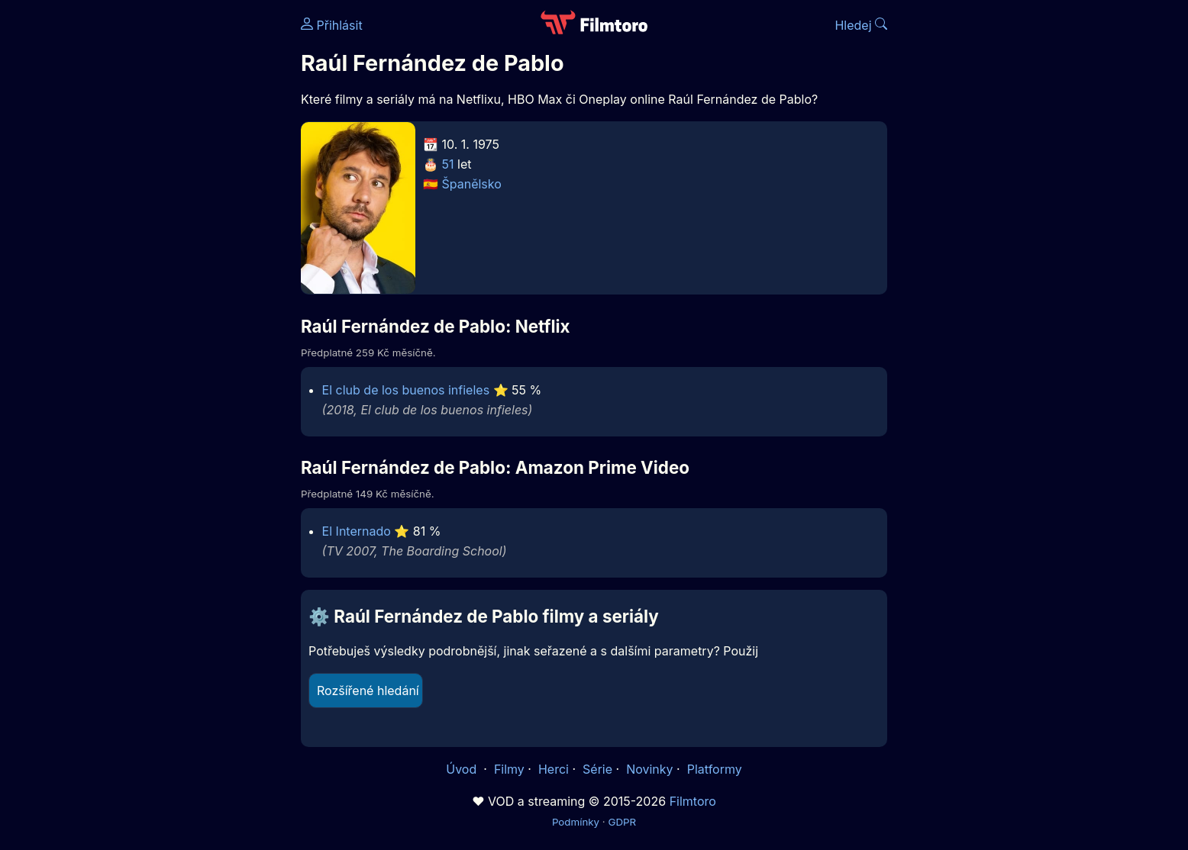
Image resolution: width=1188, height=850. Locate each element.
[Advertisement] (190, 235)
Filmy (509, 769)
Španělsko (472, 184)
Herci (553, 769)
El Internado (356, 531)
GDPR (622, 822)
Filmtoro (693, 801)
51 (448, 164)
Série (597, 769)
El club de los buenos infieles (405, 390)
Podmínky (575, 822)
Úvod (462, 769)
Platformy (714, 769)
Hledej (861, 25)
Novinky (649, 769)
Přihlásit (332, 25)
